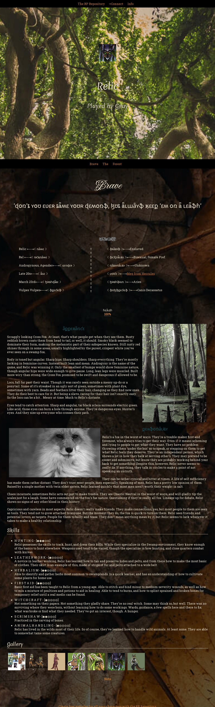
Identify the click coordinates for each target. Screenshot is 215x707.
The (105, 164)
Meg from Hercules (141, 273)
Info (131, 4)
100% (107, 314)
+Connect (116, 4)
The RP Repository (91, 4)
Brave (94, 164)
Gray (121, 106)
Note (107, 679)
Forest (117, 164)
